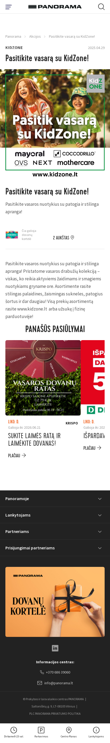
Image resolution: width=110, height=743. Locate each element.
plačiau (14, 456)
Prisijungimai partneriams (30, 547)
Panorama (13, 36)
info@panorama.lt (55, 683)
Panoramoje (17, 498)
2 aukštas (61, 238)
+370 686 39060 (55, 672)
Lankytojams (17, 515)
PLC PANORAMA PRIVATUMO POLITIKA (55, 713)
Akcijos (35, 36)
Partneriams (17, 531)
